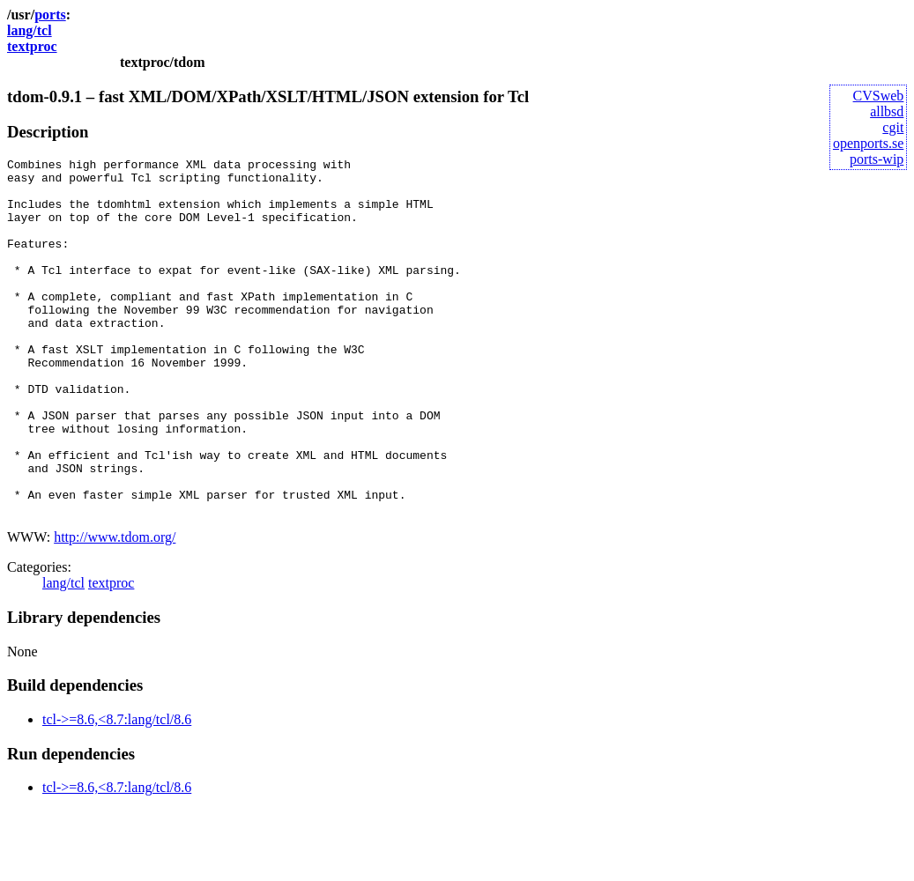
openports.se (868, 143)
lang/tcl (29, 30)
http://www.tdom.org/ (114, 608)
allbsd (886, 111)
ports (50, 14)
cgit (892, 127)
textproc (32, 46)
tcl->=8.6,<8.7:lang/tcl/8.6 (116, 790)
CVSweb (878, 95)
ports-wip (876, 159)
